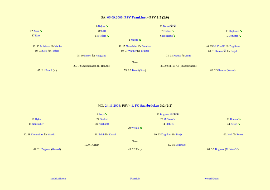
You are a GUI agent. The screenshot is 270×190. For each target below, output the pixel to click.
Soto (103, 30)
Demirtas (233, 35)
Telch (101, 134)
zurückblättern (58, 178)
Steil (44, 50)
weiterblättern (212, 178)
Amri (36, 31)
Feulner (167, 31)
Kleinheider (37, 134)
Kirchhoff (104, 123)
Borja (101, 114)
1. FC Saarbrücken (145, 105)
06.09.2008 (115, 17)
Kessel (87, 55)
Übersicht (135, 178)
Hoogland (167, 35)
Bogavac (164, 114)
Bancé (166, 26)
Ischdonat (45, 46)
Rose (37, 35)
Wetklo (135, 127)
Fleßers (102, 35)
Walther (132, 50)
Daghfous (234, 31)
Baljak (101, 26)
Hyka (38, 119)
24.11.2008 (112, 105)
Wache (134, 39)
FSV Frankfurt (135, 17)
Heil (230, 134)
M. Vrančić (219, 46)
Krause (177, 55)
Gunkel (104, 119)
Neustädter (131, 46)
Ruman (219, 51)
